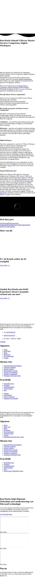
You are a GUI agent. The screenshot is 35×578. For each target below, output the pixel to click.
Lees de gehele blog (6, 514)
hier (32, 179)
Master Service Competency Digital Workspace (14, 86)
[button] (17, 532)
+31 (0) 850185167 (9, 332)
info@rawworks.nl (9, 335)
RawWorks (3, 193)
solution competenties (25, 79)
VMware (14, 164)
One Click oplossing (21, 179)
